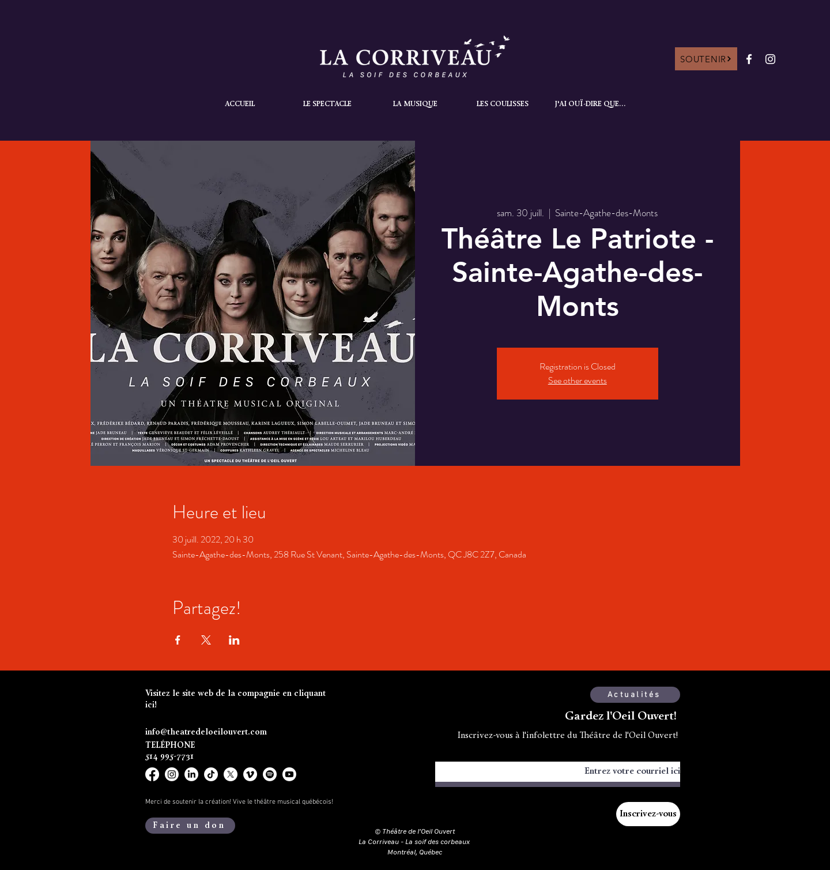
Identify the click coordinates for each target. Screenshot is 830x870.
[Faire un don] (190, 826)
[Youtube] (289, 774)
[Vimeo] (250, 774)
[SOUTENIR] (706, 58)
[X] (230, 774)
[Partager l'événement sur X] (206, 640)
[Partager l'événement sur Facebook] (177, 640)
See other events (577, 380)
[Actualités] (635, 695)
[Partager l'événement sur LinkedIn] (234, 640)
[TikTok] (211, 774)
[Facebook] (749, 59)
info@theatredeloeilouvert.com (206, 732)
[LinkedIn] (191, 774)
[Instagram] (770, 59)
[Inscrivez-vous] (648, 814)
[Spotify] (270, 774)
